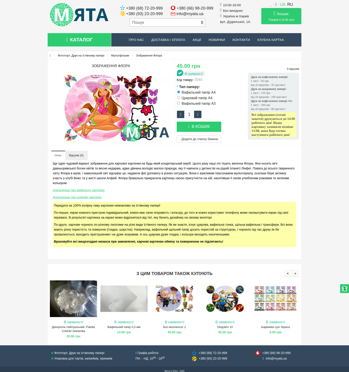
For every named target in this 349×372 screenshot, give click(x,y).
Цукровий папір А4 (194, 98)
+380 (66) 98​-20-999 (276, 353)
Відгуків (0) (76, 155)
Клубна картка (270, 40)
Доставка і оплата (168, 40)
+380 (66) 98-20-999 (195, 8)
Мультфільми (120, 55)
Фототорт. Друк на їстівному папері (81, 55)
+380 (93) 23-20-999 (144, 14)
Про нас (136, 40)
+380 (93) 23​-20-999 (213, 358)
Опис (58, 155)
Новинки (217, 40)
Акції (197, 40)
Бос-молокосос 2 (174, 327)
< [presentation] (288, 273)
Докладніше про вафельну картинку (79, 190)
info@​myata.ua (276, 358)
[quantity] (189, 114)
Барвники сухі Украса (275, 327)
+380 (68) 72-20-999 (144, 8)
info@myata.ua (190, 14)
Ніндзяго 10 (225, 327)
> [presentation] (295, 273)
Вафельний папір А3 (196, 103)
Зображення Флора (149, 55)
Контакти (241, 40)
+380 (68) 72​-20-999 (213, 353)
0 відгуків (293, 68)
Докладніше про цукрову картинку (77, 197)
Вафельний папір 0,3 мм (124, 327)
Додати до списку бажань (199, 139)
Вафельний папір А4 (196, 92)
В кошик (199, 126)
